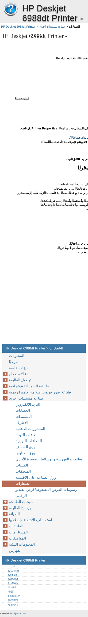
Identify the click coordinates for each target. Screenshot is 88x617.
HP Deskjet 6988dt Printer (11, 9)
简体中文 (13, 600)
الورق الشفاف (26, 447)
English (12, 574)
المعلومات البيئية (22, 544)
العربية (11, 566)
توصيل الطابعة (20, 380)
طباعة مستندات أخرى (52, 26)
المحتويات (16, 356)
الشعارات (22, 483)
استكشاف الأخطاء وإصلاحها (30, 520)
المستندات (23, 417)
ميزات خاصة (19, 368)
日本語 (12, 586)
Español (13, 578)
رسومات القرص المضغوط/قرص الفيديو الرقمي (46, 493)
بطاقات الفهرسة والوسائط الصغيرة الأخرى (48, 459)
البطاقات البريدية (28, 441)
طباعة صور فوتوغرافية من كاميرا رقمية (40, 392)
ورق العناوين (25, 453)
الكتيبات (21, 465)
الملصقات (23, 471)
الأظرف (21, 423)
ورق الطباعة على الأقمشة (35, 477)
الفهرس (15, 550)
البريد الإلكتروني (27, 404)
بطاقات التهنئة (26, 435)
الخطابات (22, 410)
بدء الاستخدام (19, 374)
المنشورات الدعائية (30, 429)
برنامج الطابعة (20, 508)
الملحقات (16, 526)
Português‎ (14, 596)
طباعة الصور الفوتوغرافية (29, 386)
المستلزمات (18, 532)
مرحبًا (13, 362)
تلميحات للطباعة (21, 502)
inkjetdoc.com (19, 613)
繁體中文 (13, 604)
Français (13, 582)
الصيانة (14, 514)
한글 (10, 591)
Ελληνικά (13, 570)
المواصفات (17, 538)
